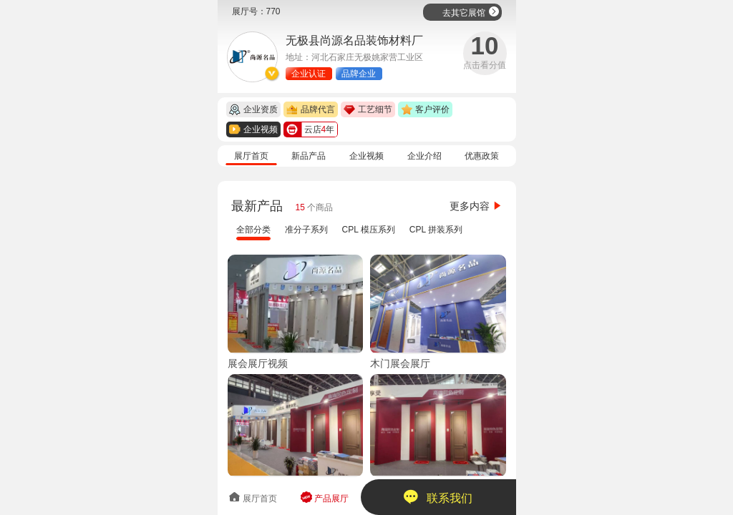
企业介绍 (424, 156)
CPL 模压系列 (368, 230)
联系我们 (438, 496)
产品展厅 (325, 497)
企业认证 (308, 74)
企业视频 (366, 156)
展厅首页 (251, 156)
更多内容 (476, 206)
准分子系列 (306, 230)
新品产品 (308, 156)
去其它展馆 (470, 12)
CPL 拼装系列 (435, 230)
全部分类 (253, 230)
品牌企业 (358, 74)
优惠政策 (482, 156)
